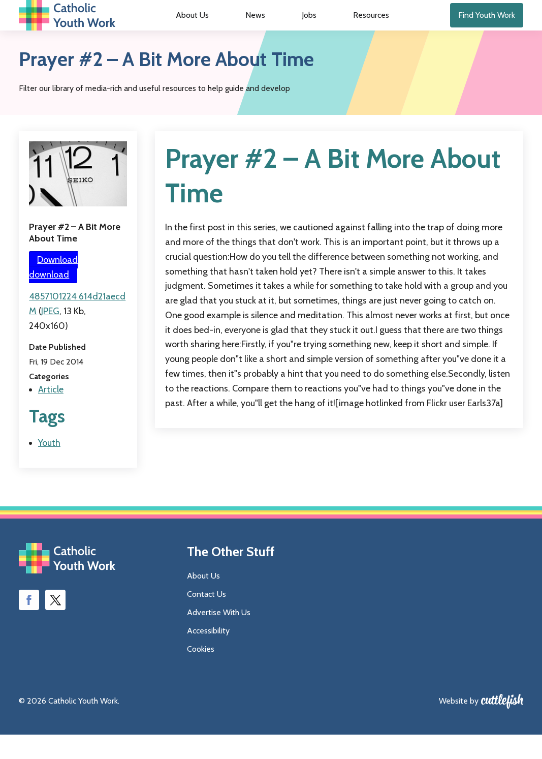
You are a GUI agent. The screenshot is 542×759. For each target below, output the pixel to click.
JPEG (50, 335)
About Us (213, 28)
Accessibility (208, 655)
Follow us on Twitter (55, 624)
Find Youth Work (486, 27)
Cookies (200, 673)
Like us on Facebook (29, 624)
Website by (459, 725)
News (262, 28)
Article (50, 413)
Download (53, 292)
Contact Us (206, 618)
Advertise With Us (218, 637)
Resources (350, 28)
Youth (49, 466)
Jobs (302, 28)
